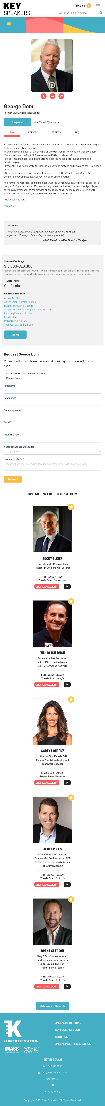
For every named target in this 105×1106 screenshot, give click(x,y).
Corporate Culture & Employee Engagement (28, 309)
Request (17, 122)
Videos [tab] (56, 132)
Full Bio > (10, 205)
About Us (61, 1037)
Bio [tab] (12, 132)
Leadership (10, 316)
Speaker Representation (72, 1044)
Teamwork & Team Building (19, 324)
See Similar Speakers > (46, 121)
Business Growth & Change (18, 305)
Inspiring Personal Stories (18, 313)
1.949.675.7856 (54, 1066)
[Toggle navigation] (98, 6)
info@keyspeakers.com (54, 1072)
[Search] (77, 12)
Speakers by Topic (67, 1023)
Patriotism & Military (15, 320)
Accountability (12, 298)
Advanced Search (52, 1006)
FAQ (52, 1085)
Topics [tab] (32, 132)
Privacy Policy (52, 1091)
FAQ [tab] (77, 132)
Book (15, 335)
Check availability (47, 586)
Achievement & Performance (20, 301)
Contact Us (52, 1078)
